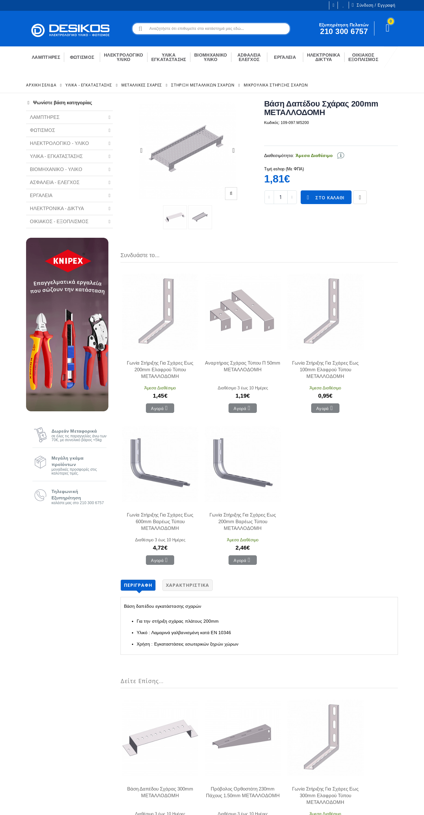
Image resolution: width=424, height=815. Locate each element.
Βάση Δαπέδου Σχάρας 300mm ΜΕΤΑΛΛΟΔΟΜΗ (146, 590)
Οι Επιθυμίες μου (343, 5)
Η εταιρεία (36, 729)
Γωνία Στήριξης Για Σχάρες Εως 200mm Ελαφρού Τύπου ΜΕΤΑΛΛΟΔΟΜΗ (146, 343)
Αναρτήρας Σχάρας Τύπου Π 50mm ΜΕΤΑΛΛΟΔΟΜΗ (203, 343)
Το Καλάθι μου (129, 730)
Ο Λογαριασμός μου (135, 720)
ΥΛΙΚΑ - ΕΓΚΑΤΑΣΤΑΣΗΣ (88, 85)
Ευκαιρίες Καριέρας (45, 739)
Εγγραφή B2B (39, 748)
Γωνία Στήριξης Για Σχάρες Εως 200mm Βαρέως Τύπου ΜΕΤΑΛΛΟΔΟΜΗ (371, 343)
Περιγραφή (138, 407)
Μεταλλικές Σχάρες (141, 85)
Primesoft (358, 804)
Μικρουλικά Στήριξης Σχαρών (276, 85)
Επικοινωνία (216, 720)
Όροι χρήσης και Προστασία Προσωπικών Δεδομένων (154, 804)
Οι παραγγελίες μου (134, 740)
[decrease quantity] (269, 197)
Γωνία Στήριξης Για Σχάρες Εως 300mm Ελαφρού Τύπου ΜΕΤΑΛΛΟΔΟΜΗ (259, 591)
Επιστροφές (216, 749)
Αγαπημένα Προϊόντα (136, 749)
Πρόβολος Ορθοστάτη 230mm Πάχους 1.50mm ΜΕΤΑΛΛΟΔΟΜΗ (203, 591)
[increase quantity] (292, 197)
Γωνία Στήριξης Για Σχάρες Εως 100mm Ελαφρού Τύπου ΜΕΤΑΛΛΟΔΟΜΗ (259, 343)
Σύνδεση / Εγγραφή (373, 5)
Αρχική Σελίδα (41, 85)
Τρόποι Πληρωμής (222, 730)
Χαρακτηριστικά (187, 407)
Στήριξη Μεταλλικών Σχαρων (203, 85)
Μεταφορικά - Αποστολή (228, 740)
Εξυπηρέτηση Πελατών (49, 758)
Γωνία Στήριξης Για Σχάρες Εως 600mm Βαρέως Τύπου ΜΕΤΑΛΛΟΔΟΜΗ (315, 343)
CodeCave (387, 804)
